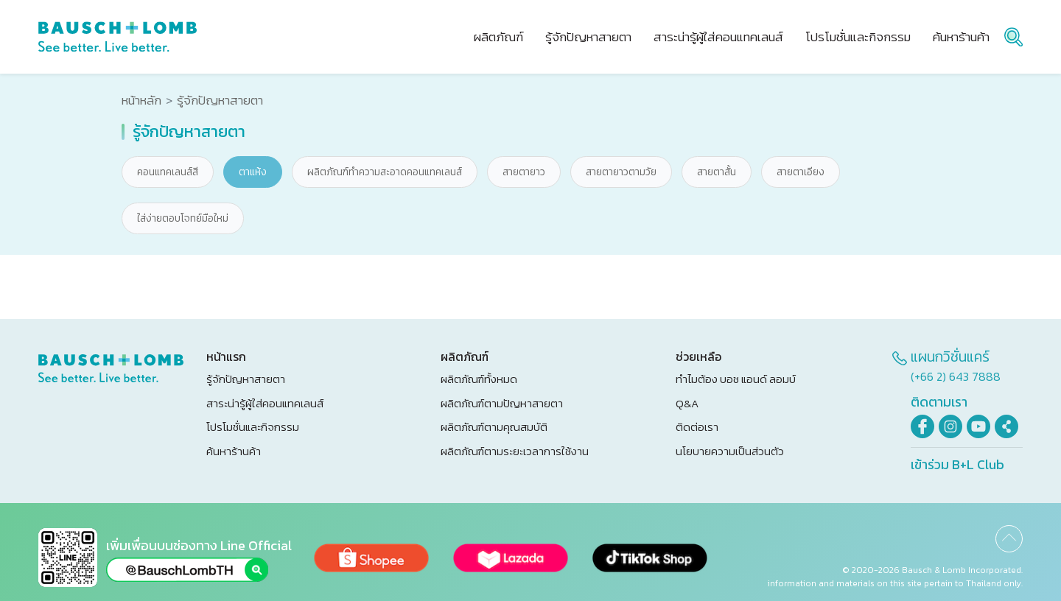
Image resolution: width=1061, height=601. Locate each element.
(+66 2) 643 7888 (956, 376)
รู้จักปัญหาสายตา (245, 378)
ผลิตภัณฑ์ (498, 36)
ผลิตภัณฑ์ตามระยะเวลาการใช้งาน (515, 451)
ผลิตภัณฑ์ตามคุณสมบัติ (494, 426)
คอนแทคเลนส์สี (167, 172)
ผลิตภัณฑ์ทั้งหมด (479, 378)
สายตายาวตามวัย (621, 172)
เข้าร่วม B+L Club (957, 464)
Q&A (687, 403)
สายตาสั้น (716, 172)
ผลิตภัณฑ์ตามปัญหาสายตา (502, 403)
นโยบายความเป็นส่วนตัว (730, 451)
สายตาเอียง (800, 172)
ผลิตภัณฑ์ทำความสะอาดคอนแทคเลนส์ (384, 172)
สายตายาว (524, 172)
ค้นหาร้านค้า (233, 451)
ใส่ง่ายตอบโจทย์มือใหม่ (182, 218)
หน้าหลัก (141, 100)
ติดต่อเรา (697, 426)
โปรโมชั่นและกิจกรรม (252, 426)
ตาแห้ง (253, 172)
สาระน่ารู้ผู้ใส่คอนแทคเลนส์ (264, 403)
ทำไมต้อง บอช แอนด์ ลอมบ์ (736, 378)
